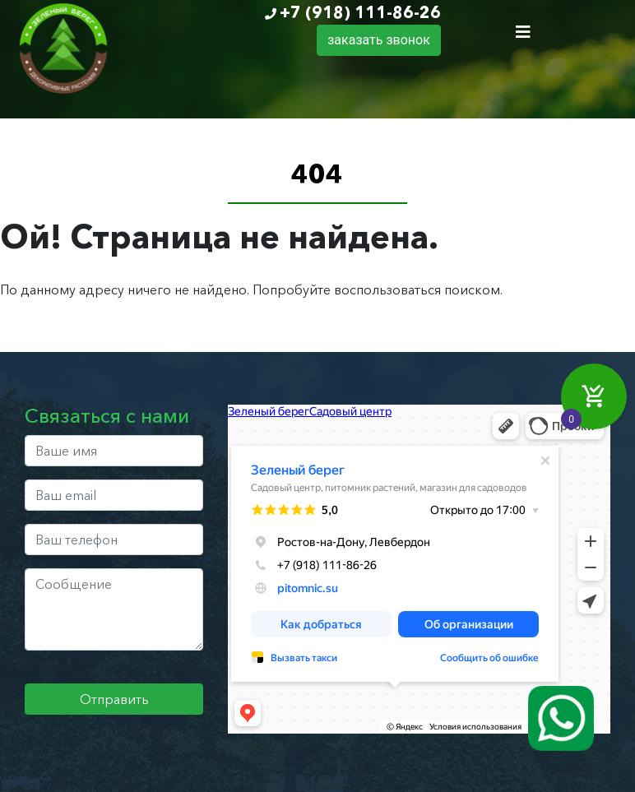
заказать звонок (378, 40)
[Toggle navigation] (523, 32)
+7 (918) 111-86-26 (360, 12)
